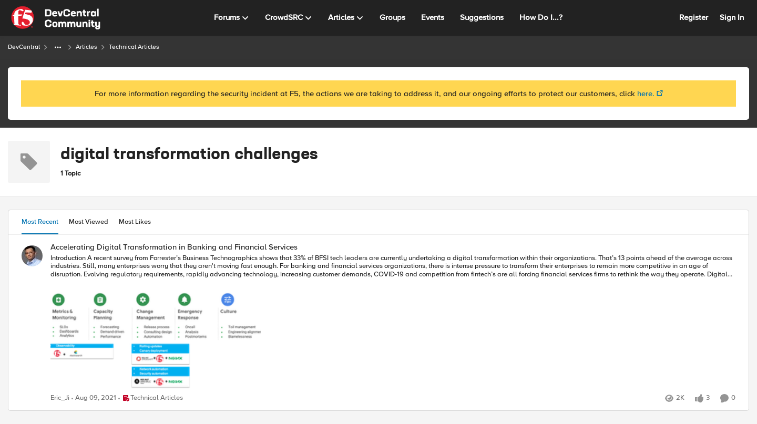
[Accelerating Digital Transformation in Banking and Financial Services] (392, 322)
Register (693, 17)
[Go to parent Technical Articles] (150, 398)
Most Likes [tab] (135, 222)
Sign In (732, 17)
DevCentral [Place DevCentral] (24, 47)
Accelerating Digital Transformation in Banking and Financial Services (174, 247)
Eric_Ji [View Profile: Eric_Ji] (59, 398)
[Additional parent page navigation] (58, 47)
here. (645, 93)
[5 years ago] (93, 398)
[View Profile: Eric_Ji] (32, 255)
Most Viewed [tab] (88, 222)
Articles (86, 47)
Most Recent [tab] (40, 222)
